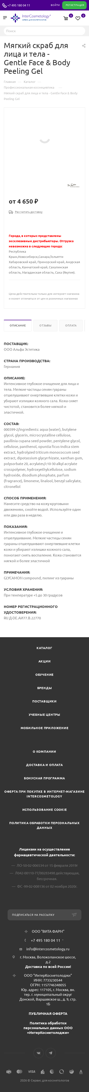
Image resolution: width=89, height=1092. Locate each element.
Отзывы (45, 325)
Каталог (44, 648)
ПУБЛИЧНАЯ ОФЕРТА (48, 1014)
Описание (18, 325)
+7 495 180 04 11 (18, 5)
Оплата (71, 325)
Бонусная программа (44, 778)
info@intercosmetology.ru (48, 949)
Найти (80, 31)
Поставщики (44, 701)
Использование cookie (44, 809)
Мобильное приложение (45, 728)
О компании (44, 751)
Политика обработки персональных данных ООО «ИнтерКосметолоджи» (48, 1028)
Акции (44, 661)
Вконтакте (38, 1053)
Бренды (44, 688)
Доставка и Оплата (44, 764)
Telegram (51, 1053)
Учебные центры (44, 714)
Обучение (44, 674)
